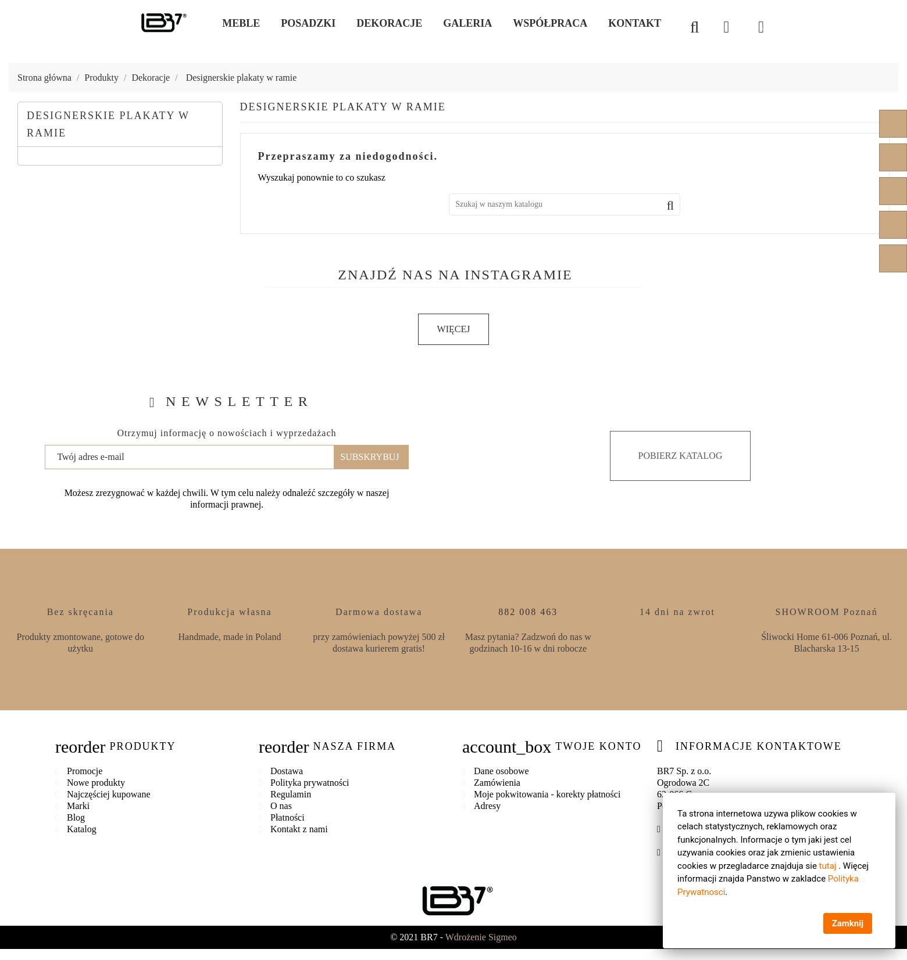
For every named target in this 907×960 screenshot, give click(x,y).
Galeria (467, 23)
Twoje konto (598, 746)
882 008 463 (528, 612)
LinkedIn (893, 258)
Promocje (84, 770)
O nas (281, 805)
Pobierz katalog (680, 456)
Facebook (893, 123)
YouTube (893, 157)
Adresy (487, 805)
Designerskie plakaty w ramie (108, 124)
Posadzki (308, 23)
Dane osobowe (501, 770)
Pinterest (893, 191)
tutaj (827, 866)
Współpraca (550, 23)
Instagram (893, 224)
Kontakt (634, 23)
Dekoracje (389, 23)
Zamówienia (497, 782)
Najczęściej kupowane (108, 794)
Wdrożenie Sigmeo (481, 936)
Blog (76, 817)
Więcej (453, 329)
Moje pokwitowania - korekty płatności (547, 794)
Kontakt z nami (299, 828)
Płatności (287, 817)
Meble (241, 23)
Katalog (82, 828)
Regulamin (290, 794)
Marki (78, 805)
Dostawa (286, 770)
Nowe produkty (96, 782)
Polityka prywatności (309, 782)
